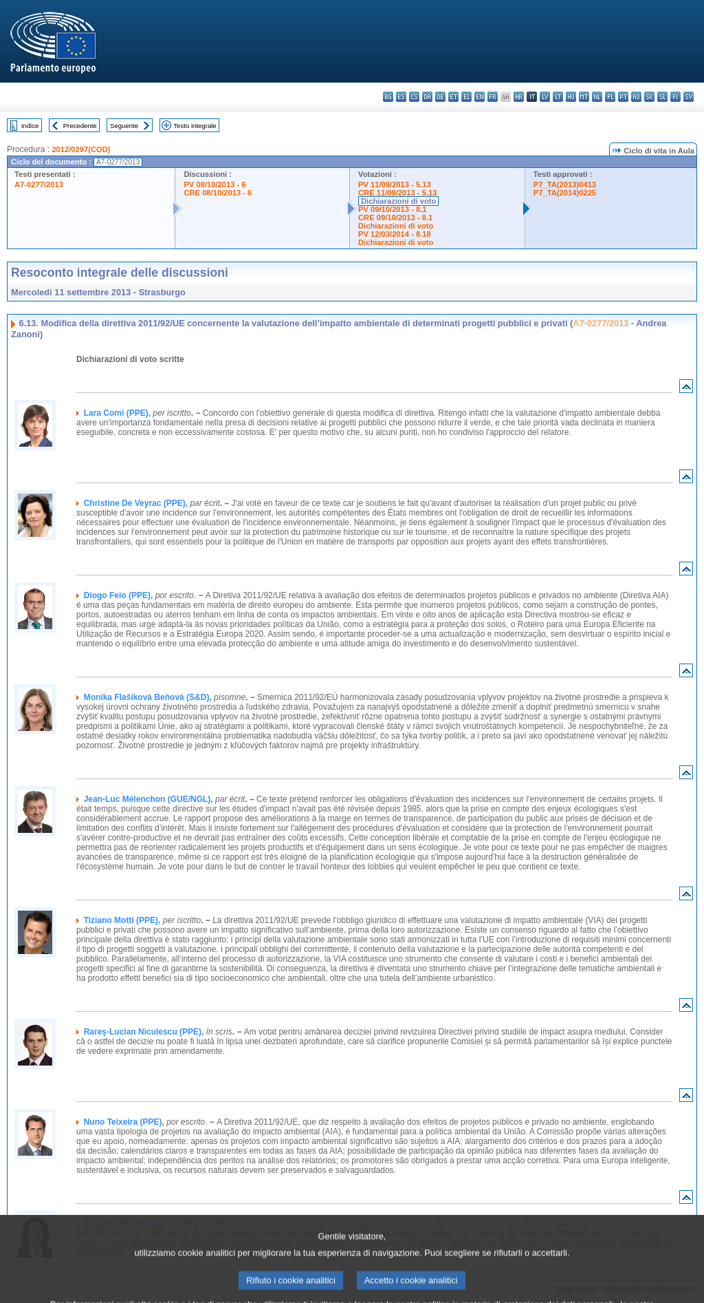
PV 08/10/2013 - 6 (214, 184)
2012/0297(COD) (81, 149)
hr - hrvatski (519, 97)
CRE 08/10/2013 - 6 (218, 193)
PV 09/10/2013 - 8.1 (392, 209)
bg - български (388, 97)
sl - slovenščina (662, 97)
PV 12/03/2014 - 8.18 (394, 234)
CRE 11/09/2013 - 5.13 (397, 193)
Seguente (124, 125)
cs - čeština (414, 97)
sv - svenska (688, 97)
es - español (401, 97)
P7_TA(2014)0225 (565, 193)
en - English (479, 97)
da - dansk (427, 97)
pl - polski (610, 97)
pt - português (623, 97)
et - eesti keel (453, 97)
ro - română (636, 97)
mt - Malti (584, 97)
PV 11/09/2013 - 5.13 (394, 184)
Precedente (80, 125)
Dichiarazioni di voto (398, 201)
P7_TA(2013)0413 (565, 184)
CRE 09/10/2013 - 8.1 (395, 217)
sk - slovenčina (649, 97)
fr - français (492, 97)
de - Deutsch (440, 97)
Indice (30, 125)
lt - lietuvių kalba (558, 97)
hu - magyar (571, 97)
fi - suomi (675, 97)
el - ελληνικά (466, 97)
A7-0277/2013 (38, 184)
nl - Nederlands (597, 97)
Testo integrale (194, 125)
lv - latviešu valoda (545, 97)
